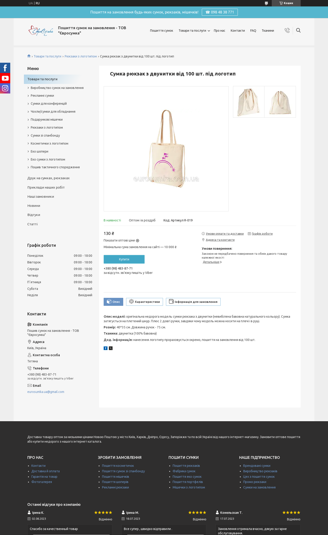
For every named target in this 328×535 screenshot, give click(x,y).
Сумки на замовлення (259, 487)
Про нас (219, 30)
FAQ (253, 30)
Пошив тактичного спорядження (55, 167)
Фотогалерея (41, 482)
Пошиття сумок (161, 30)
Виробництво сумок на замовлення (57, 88)
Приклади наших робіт (46, 187)
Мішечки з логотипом (189, 487)
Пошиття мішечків (115, 476)
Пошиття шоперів (115, 482)
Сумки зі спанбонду (45, 135)
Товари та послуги (192, 30)
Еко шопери (39, 151)
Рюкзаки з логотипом (81, 56)
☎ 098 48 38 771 (219, 12)
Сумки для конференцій (49, 103)
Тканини (268, 30)
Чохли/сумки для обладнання (53, 111)
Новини (33, 206)
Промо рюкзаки (254, 482)
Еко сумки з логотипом (48, 159)
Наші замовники (40, 196)
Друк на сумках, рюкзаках (48, 178)
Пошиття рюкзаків (186, 465)
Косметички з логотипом (49, 143)
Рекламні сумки (42, 95)
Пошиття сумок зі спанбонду (123, 471)
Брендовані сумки (256, 465)
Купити (124, 259)
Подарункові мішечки (47, 119)
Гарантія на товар (44, 476)
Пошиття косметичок (118, 465)
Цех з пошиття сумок (259, 476)
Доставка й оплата (45, 471)
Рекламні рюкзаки (115, 487)
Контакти (238, 30)
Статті (32, 224)
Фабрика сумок (184, 471)
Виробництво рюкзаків (260, 471)
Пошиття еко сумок (187, 476)
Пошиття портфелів (188, 482)
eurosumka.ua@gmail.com (45, 392)
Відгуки (33, 215)
